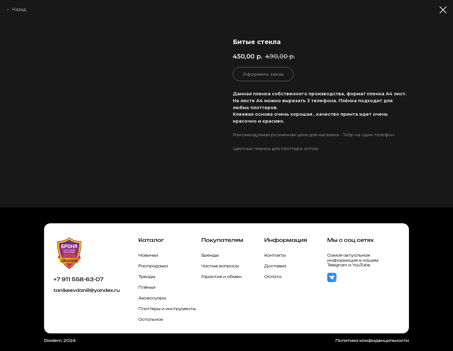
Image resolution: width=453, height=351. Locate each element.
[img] (331, 277)
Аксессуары (152, 298)
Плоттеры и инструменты (167, 308)
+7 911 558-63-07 (78, 279)
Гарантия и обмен (221, 276)
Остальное (150, 319)
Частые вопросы (220, 266)
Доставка (275, 266)
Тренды (146, 276)
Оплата (273, 276)
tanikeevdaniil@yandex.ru (86, 290)
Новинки (148, 255)
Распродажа (153, 266)
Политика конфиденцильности (372, 340)
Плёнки (146, 287)
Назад (19, 9)
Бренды (210, 255)
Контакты (275, 255)
